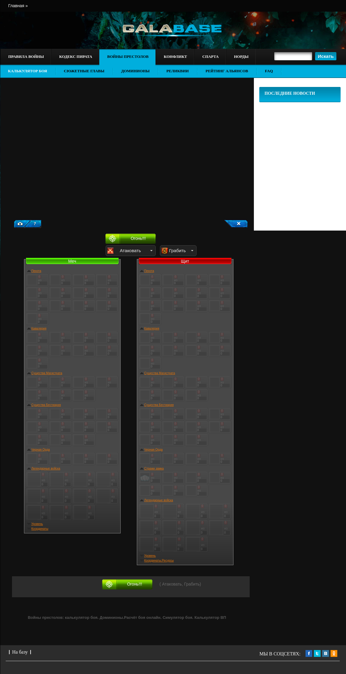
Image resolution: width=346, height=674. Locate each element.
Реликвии (177, 71)
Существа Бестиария (46, 405)
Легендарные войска (46, 468)
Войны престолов (128, 56)
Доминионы (135, 71)
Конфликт (175, 56)
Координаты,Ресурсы (159, 560)
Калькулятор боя (27, 71)
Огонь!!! (138, 238)
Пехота (36, 271)
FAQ (269, 71)
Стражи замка (154, 468)
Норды (241, 56)
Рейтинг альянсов (227, 71)
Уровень (37, 524)
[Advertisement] (60, 166)
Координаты (40, 528)
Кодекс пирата (75, 56)
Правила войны (26, 56)
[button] (325, 56)
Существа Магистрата (47, 373)
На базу (20, 652)
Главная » (18, 5)
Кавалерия (39, 328)
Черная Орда (41, 449)
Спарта (210, 56)
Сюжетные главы (84, 71)
